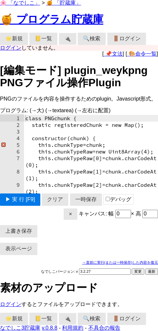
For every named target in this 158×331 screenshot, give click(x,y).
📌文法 (113, 54)
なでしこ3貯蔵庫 (20, 328)
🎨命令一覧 (141, 54)
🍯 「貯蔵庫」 (63, 3)
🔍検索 (91, 38)
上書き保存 (18, 231)
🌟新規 (14, 38)
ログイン (10, 48)
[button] (3, 145)
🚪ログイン (127, 38)
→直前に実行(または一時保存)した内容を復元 (120, 262)
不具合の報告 (104, 328)
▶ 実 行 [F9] (20, 199)
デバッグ (118, 199)
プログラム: (55, 110)
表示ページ (18, 248)
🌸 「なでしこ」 (20, 3)
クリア (55, 199)
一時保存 (86, 199)
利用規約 (72, 328)
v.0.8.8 (49, 328)
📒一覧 (43, 38)
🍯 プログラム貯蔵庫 (51, 19)
